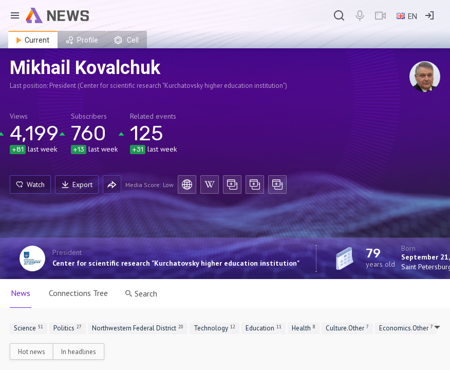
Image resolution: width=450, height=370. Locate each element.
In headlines (78, 351)
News (20, 293)
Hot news (31, 351)
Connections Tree (78, 293)
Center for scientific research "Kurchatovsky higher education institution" (175, 263)
